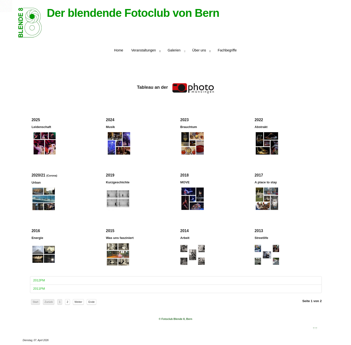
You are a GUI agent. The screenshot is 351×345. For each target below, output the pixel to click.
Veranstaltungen (143, 50)
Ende (91, 301)
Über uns (199, 50)
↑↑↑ (315, 328)
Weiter (78, 301)
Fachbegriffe (227, 50)
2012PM (39, 280)
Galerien (174, 50)
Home (118, 50)
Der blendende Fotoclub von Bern (133, 13)
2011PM (39, 288)
